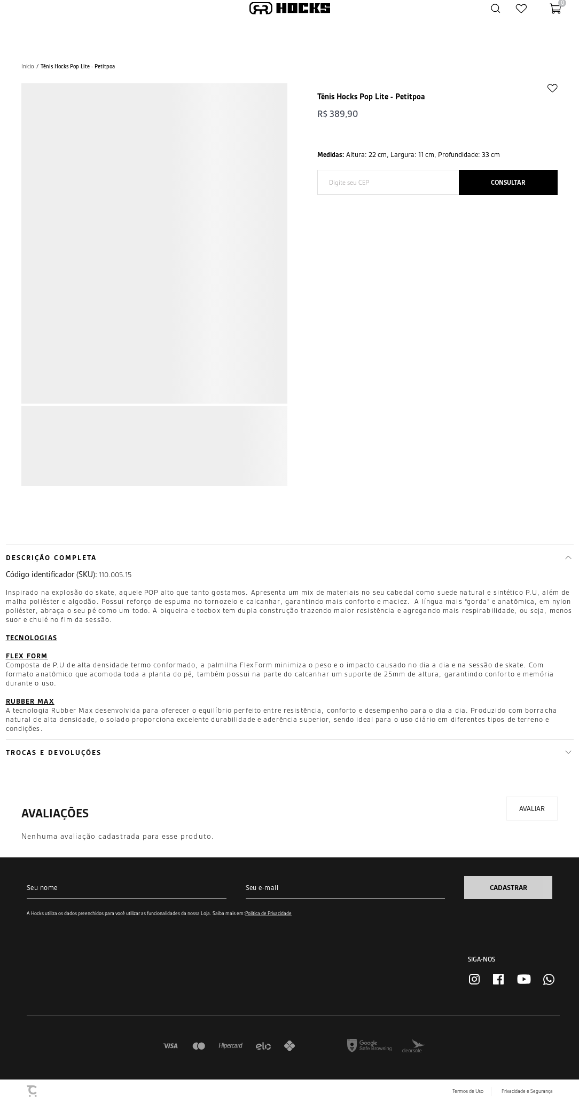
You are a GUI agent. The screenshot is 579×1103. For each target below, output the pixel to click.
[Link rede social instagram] (474, 979)
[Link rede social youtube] (524, 979)
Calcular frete (508, 182)
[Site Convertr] (32, 1091)
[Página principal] (289, 8)
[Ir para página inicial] (27, 66)
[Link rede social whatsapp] (548, 979)
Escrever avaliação (532, 809)
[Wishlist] (521, 8)
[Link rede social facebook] (498, 979)
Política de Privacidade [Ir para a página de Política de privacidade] (268, 913)
